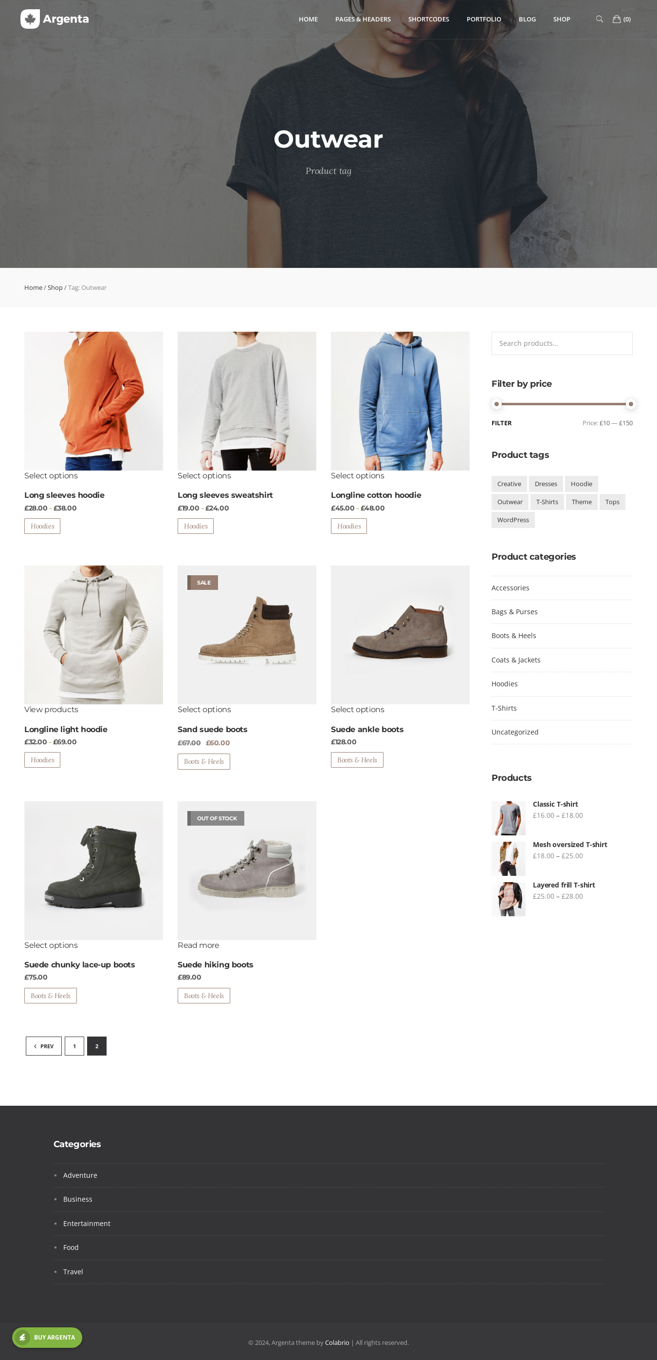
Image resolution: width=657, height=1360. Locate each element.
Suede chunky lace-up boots (79, 964)
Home (308, 19)
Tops (612, 501)
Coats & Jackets (516, 659)
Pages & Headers (363, 19)
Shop (561, 19)
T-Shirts (547, 501)
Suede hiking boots (216, 964)
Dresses (546, 483)
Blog (527, 19)
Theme (582, 501)
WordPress (513, 519)
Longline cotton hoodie (376, 495)
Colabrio (337, 1342)
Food (71, 1247)
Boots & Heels (204, 761)
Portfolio (484, 19)
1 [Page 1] (74, 1046)
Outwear (510, 501)
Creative (509, 483)
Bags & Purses (515, 611)
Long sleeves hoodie (64, 495)
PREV (44, 1046)
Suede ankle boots (367, 729)
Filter (502, 423)
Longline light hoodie (66, 729)
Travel (73, 1271)
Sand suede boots (213, 729)
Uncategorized (515, 732)
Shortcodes (428, 19)
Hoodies (42, 526)
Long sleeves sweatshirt (225, 495)
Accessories (510, 587)
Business (77, 1199)
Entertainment (86, 1223)
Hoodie (581, 483)
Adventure (80, 1175)
